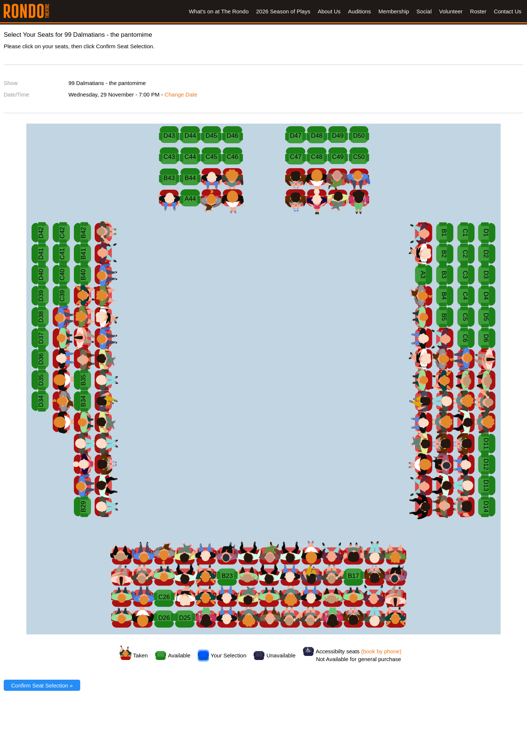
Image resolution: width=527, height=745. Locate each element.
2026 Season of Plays (283, 11)
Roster (478, 11)
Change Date (181, 94)
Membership (393, 11)
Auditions (359, 11)
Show (11, 83)
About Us (329, 11)
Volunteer (450, 11)
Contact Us (507, 11)
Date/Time (16, 94)
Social (424, 11)
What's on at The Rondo (218, 11)
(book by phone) (381, 651)
